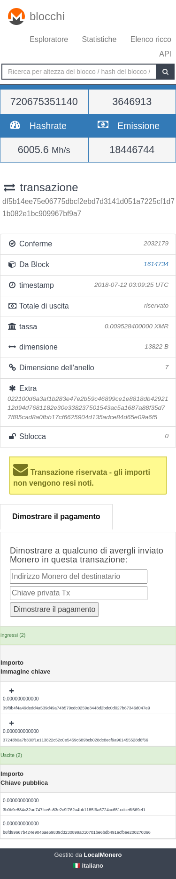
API (165, 54)
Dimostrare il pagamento (56, 517)
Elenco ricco (150, 39)
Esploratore (49, 39)
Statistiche (99, 39)
